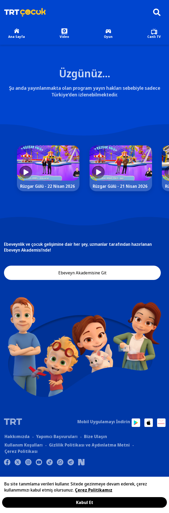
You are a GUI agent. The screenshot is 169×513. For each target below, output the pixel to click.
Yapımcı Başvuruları (57, 436)
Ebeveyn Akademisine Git (82, 273)
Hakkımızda (17, 436)
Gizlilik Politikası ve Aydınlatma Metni (89, 445)
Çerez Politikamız (93, 490)
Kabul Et (84, 502)
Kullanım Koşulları (24, 445)
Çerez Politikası (21, 451)
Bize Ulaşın (95, 436)
